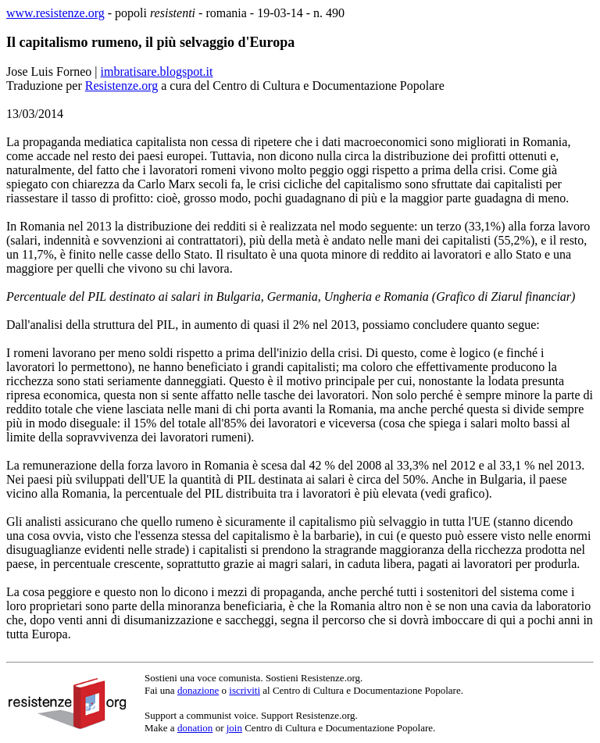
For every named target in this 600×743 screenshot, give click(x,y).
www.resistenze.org (55, 13)
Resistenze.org (121, 85)
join (234, 728)
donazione (198, 690)
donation (195, 728)
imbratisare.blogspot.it (157, 71)
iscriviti (244, 690)
